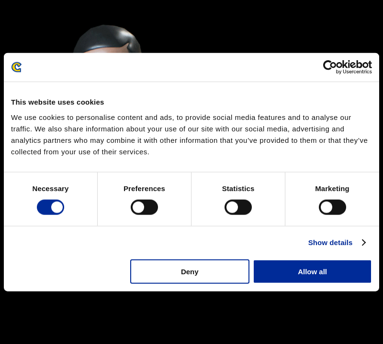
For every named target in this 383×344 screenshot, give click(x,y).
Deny (190, 271)
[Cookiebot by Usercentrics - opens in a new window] (330, 67)
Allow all (312, 271)
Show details (330, 242)
